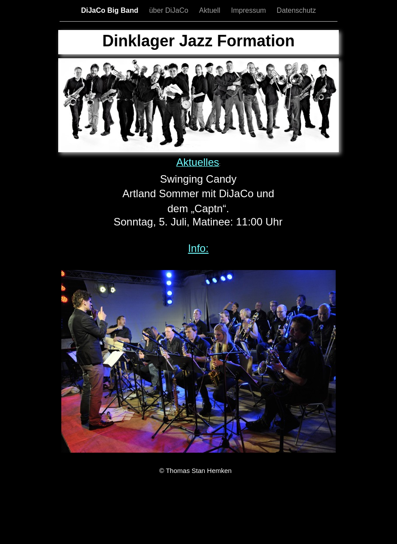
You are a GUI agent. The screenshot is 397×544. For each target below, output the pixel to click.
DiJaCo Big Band (110, 10)
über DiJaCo (169, 10)
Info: (198, 248)
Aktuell (210, 10)
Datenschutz (296, 10)
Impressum (249, 10)
